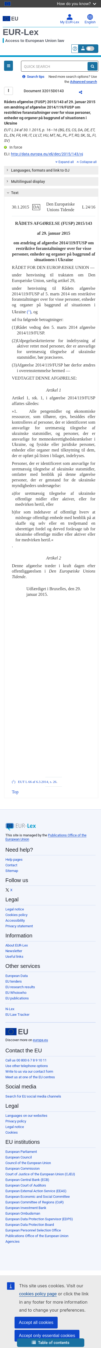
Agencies (12, 1241)
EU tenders (13, 981)
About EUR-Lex (16, 945)
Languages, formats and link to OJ (37, 170)
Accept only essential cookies (47, 1335)
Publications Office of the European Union (36, 1236)
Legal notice (14, 909)
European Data (16, 976)
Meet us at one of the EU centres (30, 1077)
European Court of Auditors (25, 1185)
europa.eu (40, 1040)
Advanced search (83, 82)
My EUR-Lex (69, 19)
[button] (50, 1342)
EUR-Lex (21, 32)
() (29, 312)
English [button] (90, 19)
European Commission (22, 1169)
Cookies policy (16, 915)
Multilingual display (25, 181)
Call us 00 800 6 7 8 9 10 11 (26, 1060)
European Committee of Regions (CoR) (34, 1202)
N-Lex (9, 1009)
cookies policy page (38, 1294)
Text (12, 193)
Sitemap (11, 871)
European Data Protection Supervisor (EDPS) (39, 1219)
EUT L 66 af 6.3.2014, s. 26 (37, 782)
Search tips (33, 77)
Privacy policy (15, 1121)
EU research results (20, 987)
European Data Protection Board (29, 1225)
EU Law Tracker (17, 1015)
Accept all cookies (36, 1322)
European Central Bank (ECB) (27, 1180)
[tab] (51, 170)
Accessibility (15, 920)
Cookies (11, 1132)
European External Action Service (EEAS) (36, 1191)
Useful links (14, 957)
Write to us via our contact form (29, 1071)
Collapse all (87, 162)
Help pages (14, 860)
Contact (11, 865)
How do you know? (76, 3)
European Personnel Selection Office (33, 1230)
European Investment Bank (25, 1208)
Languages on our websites (26, 1116)
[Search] (92, 66)
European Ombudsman (22, 1213)
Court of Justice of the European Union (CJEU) (40, 1174)
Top (15, 792)
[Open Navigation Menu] (8, 66)
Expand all (64, 162)
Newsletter (13, 951)
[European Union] (16, 1032)
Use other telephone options (26, 1066)
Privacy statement (19, 926)
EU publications (17, 998)
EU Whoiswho (15, 993)
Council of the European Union (28, 1163)
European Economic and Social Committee (37, 1197)
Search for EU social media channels (33, 1096)
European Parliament (21, 1152)
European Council (18, 1157)
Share (84, 93)
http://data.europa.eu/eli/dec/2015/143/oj (47, 154)
